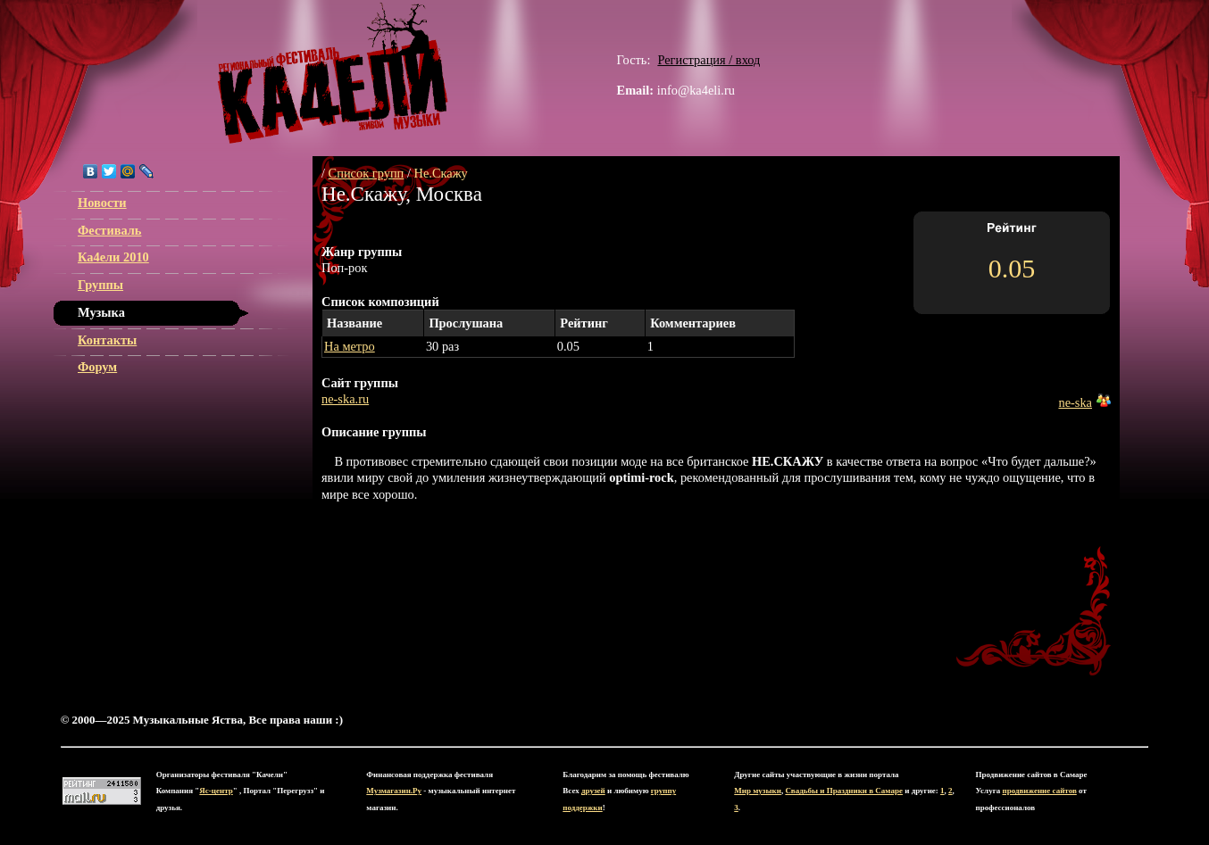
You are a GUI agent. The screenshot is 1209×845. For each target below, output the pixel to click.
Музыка (101, 312)
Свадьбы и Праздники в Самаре (844, 790)
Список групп (366, 173)
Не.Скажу (441, 173)
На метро (349, 346)
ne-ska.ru (345, 399)
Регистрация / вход (708, 60)
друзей (593, 790)
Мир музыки (757, 790)
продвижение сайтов (1040, 790)
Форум (97, 367)
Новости (102, 202)
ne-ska (1075, 402)
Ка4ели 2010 (113, 257)
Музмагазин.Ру (393, 790)
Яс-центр (215, 790)
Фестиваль (109, 230)
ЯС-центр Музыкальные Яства (333, 73)
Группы (100, 285)
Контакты (107, 340)
